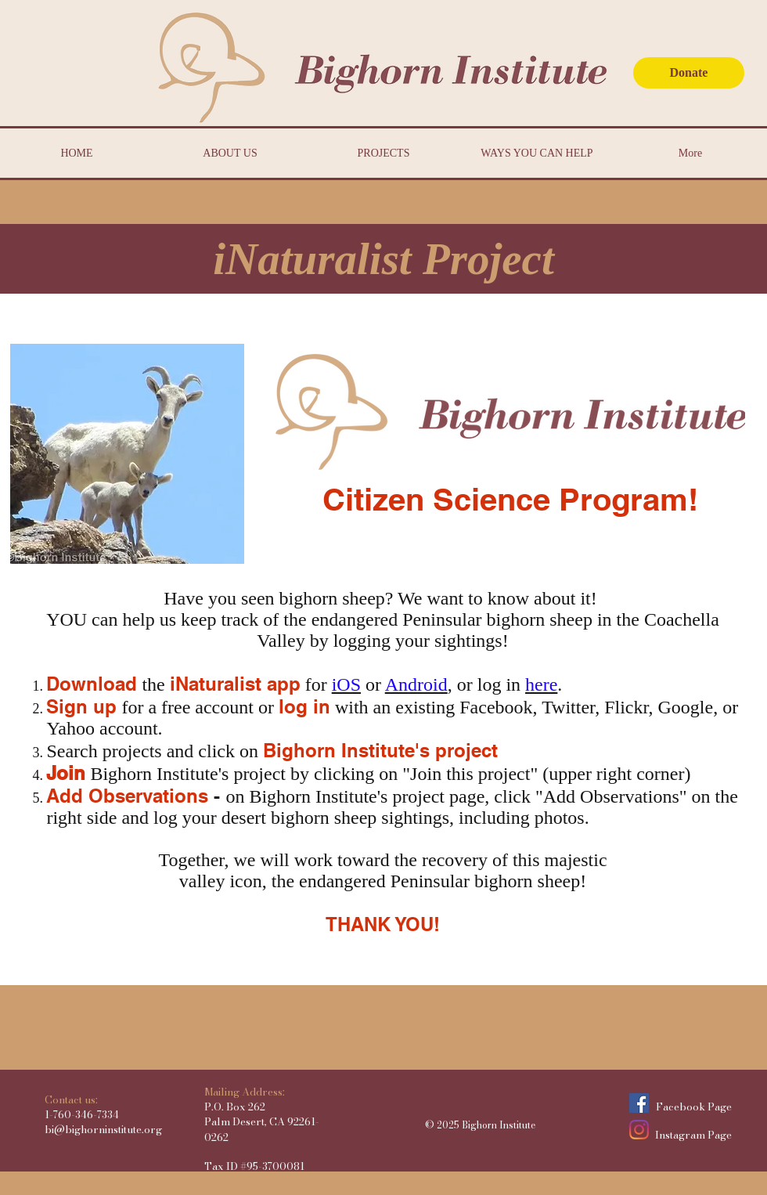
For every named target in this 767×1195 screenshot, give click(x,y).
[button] (383, 259)
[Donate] (688, 72)
